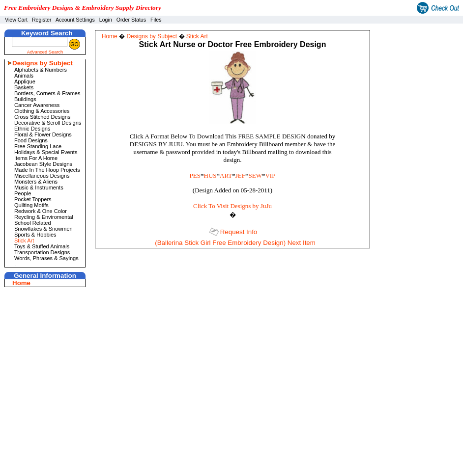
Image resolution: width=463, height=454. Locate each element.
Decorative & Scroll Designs (47, 123)
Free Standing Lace (37, 146)
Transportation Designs (42, 252)
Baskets (23, 87)
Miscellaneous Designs (42, 176)
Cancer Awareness (36, 105)
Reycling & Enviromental (43, 217)
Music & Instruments (38, 187)
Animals (23, 76)
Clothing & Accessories (42, 111)
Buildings (25, 99)
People (22, 193)
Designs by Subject (42, 63)
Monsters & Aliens (36, 182)
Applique (24, 81)
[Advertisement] (421, 56)
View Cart (16, 20)
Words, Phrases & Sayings (46, 258)
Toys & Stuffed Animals (41, 246)
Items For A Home (36, 158)
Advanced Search (45, 52)
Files (156, 20)
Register (42, 20)
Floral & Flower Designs (43, 134)
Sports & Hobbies (35, 235)
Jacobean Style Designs (43, 164)
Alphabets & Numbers (40, 70)
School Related (32, 223)
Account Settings (75, 20)
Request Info (239, 232)
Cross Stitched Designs (42, 117)
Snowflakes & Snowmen (43, 229)
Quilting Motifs (31, 205)
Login (105, 20)
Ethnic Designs (32, 129)
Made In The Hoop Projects (47, 170)
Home (21, 283)
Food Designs (31, 140)
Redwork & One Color (40, 211)
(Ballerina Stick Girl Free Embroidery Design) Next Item (235, 242)
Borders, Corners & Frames (47, 93)
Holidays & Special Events (45, 152)
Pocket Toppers (33, 199)
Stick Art (24, 240)
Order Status (131, 20)
